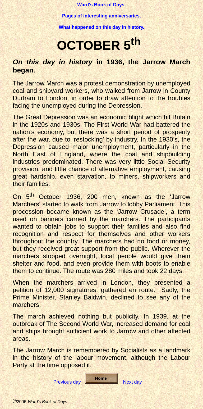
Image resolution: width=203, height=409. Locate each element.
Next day (132, 382)
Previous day (67, 382)
